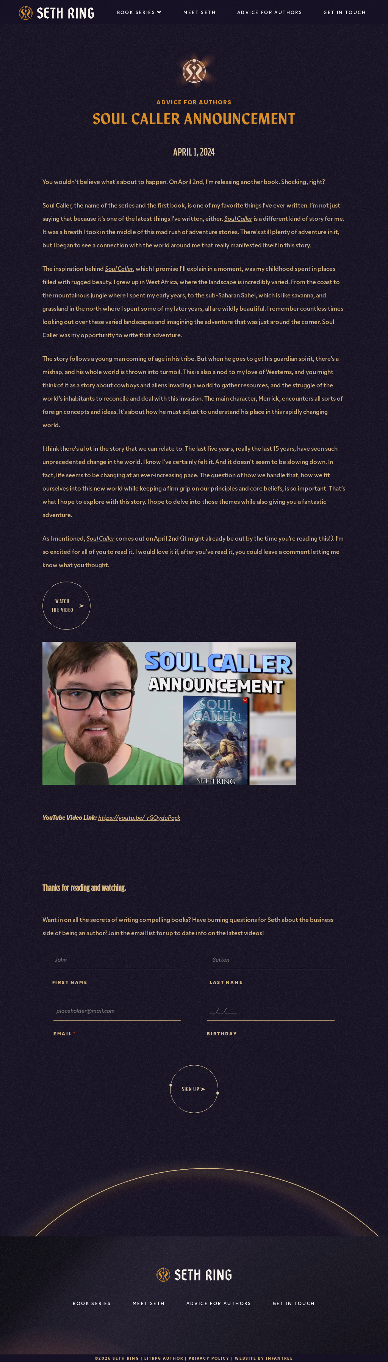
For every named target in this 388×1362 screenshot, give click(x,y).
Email (64, 1033)
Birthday (222, 1033)
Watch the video (68, 605)
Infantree (279, 1358)
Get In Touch (345, 12)
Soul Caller (238, 218)
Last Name (226, 982)
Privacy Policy (209, 1358)
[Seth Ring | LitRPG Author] (56, 13)
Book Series (136, 12)
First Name (70, 982)
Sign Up (190, 1089)
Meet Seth (199, 12)
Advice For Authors (269, 12)
